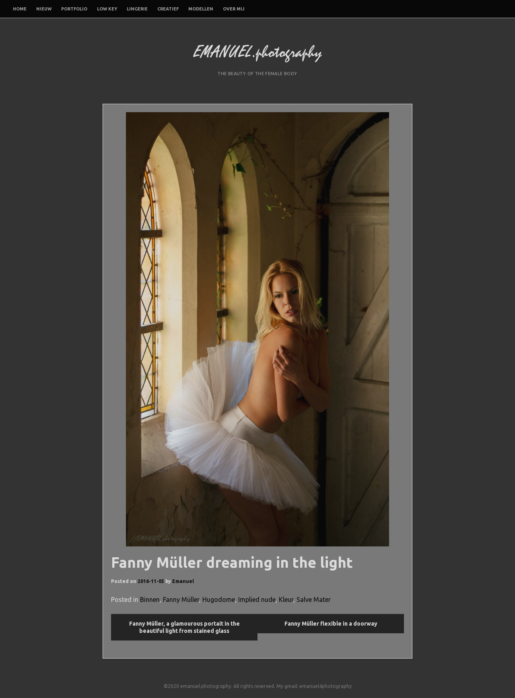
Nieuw (44, 8)
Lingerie (137, 8)
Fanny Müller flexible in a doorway (330, 623)
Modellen (200, 8)
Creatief (168, 8)
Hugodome (218, 599)
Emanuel (183, 581)
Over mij (233, 8)
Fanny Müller (181, 599)
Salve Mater (314, 599)
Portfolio (74, 8)
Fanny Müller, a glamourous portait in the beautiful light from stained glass (184, 627)
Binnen (150, 599)
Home (20, 8)
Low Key (107, 8)
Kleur (286, 599)
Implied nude (257, 599)
